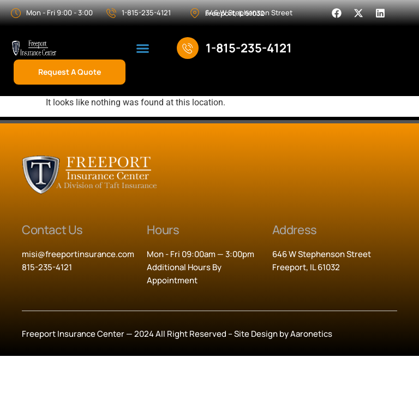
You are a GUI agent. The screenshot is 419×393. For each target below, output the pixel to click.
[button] (142, 48)
